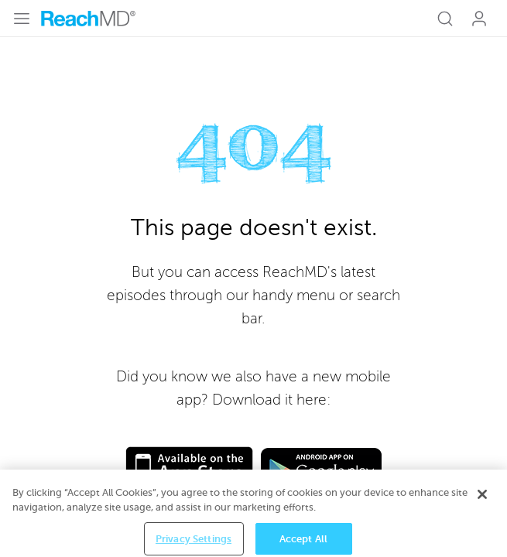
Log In (479, 18)
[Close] (482, 501)
